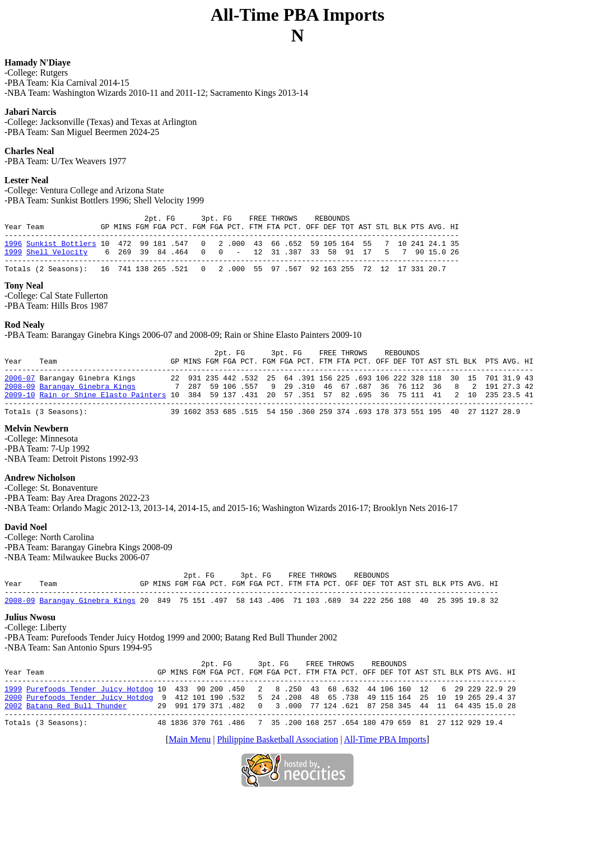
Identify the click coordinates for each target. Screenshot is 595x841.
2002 (13, 747)
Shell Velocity (56, 260)
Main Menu (190, 784)
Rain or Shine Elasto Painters (102, 416)
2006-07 (19, 396)
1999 (13, 260)
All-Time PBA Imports (385, 784)
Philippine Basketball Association (277, 784)
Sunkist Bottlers (61, 250)
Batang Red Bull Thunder (76, 747)
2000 (13, 737)
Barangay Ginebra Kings (87, 406)
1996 (13, 250)
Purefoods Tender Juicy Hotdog (89, 727)
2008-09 (19, 406)
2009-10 (19, 416)
